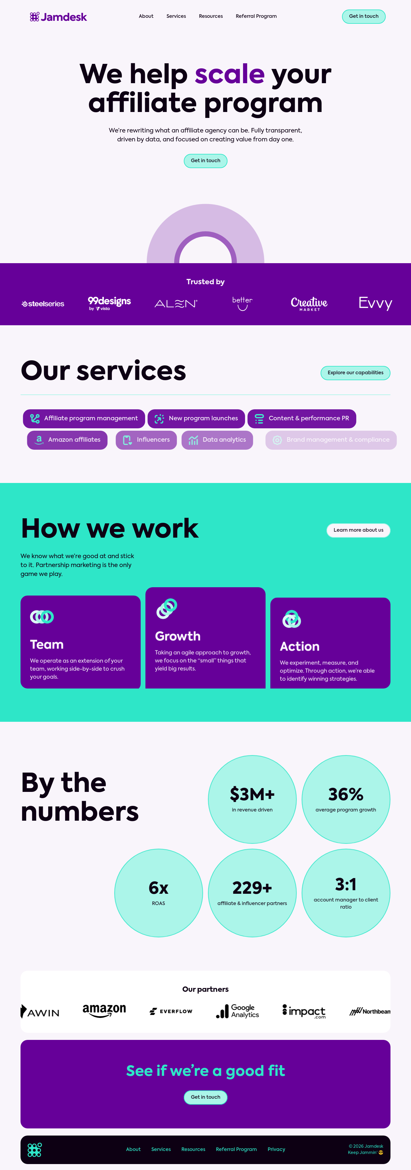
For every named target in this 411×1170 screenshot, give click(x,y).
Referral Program (256, 16)
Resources (211, 16)
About (146, 16)
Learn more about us (358, 530)
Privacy (276, 1149)
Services (176, 16)
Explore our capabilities (355, 373)
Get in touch (205, 161)
